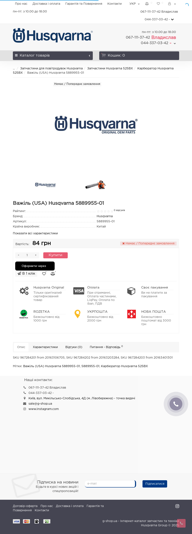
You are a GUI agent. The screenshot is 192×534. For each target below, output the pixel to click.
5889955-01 (90, 366)
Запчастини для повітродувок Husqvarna (51, 68)
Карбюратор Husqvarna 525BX (124, 366)
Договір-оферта (25, 506)
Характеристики (45, 347)
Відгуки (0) (73, 347)
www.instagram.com (43, 409)
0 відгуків (119, 210)
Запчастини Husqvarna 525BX (110, 68)
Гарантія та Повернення (83, 4)
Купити (55, 255)
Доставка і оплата (46, 4)
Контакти (114, 4)
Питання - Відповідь (106, 347)
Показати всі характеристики (35, 233)
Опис (21, 347)
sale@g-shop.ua (40, 403)
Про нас (21, 4)
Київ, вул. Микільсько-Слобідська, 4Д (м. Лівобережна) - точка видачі (81, 398)
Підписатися (154, 484)
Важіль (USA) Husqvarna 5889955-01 (51, 366)
